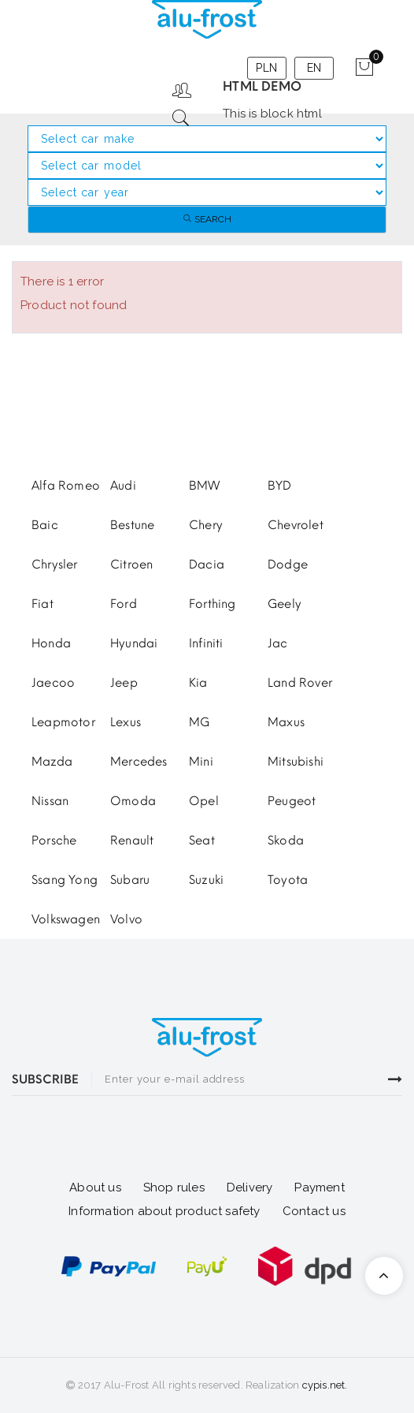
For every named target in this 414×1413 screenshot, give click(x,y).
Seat (202, 840)
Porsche (53, 840)
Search (207, 219)
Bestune (132, 525)
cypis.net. (325, 1385)
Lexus (125, 722)
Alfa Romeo (65, 486)
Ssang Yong (64, 880)
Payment (319, 1187)
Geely (284, 604)
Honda (51, 643)
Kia (198, 683)
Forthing (212, 604)
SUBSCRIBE (45, 1079)
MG (199, 722)
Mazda (51, 762)
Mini (201, 762)
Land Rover (300, 683)
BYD (280, 486)
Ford (123, 604)
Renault (131, 840)
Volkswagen (65, 919)
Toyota (288, 880)
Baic (44, 525)
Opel (204, 801)
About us (95, 1187)
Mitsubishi (295, 762)
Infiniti (206, 643)
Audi (123, 486)
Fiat (42, 604)
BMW (204, 486)
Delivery (250, 1187)
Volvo (126, 919)
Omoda (133, 801)
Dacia (206, 564)
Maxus (286, 722)
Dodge (288, 564)
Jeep (124, 683)
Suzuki (206, 880)
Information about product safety (164, 1211)
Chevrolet (295, 525)
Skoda (286, 840)
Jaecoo (53, 683)
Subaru (130, 880)
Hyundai (133, 643)
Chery (206, 525)
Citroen (131, 564)
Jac (278, 643)
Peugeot (292, 801)
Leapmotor (63, 722)
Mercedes (139, 762)
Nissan (49, 801)
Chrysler (54, 564)
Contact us (314, 1211)
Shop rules (174, 1187)
